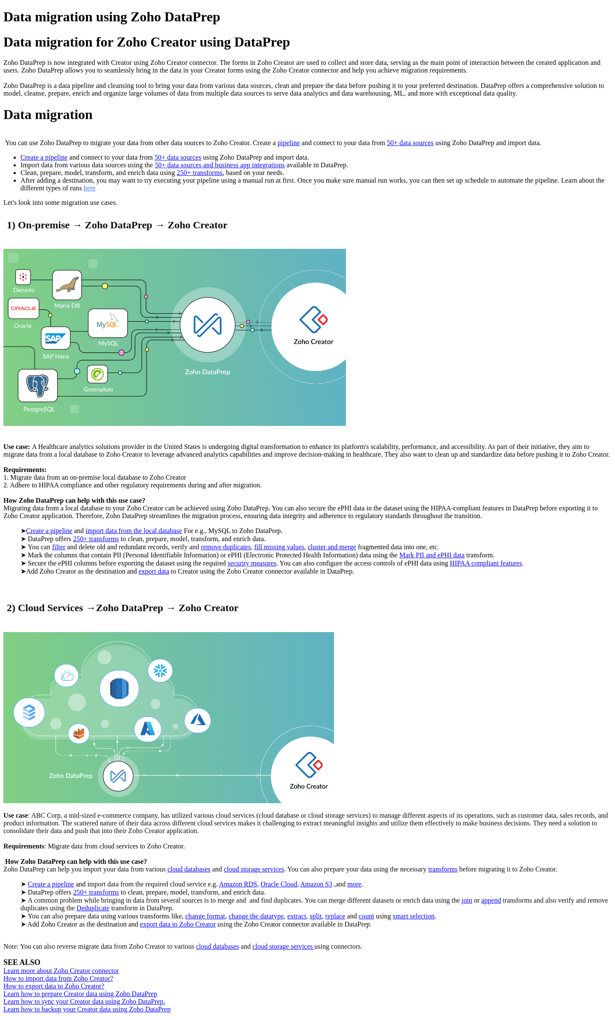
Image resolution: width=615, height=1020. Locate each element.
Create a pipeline (43, 157)
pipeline (289, 142)
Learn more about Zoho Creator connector (61, 970)
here (90, 188)
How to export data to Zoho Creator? (53, 986)
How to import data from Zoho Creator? (58, 978)
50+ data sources (410, 142)
